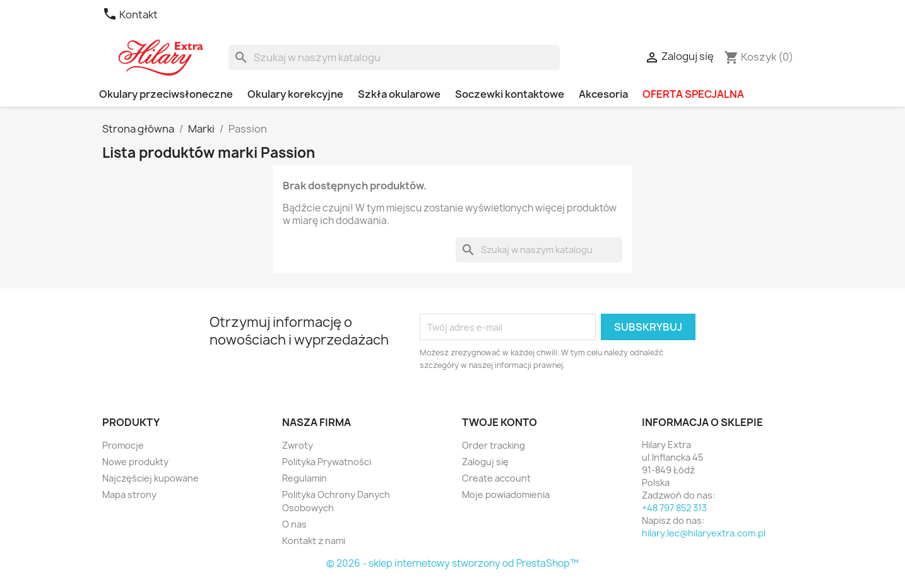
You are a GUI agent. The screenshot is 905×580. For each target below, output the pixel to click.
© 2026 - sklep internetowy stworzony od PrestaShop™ (452, 563)
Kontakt (130, 14)
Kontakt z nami (313, 541)
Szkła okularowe (399, 94)
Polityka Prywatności (326, 462)
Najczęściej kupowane (150, 478)
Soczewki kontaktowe (509, 94)
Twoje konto (499, 422)
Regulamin (304, 478)
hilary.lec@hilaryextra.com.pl (704, 533)
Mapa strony (129, 494)
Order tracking (493, 445)
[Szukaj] (394, 57)
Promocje (123, 445)
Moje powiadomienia (506, 494)
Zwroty (297, 445)
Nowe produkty (135, 462)
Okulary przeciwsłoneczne (166, 94)
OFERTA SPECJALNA (693, 94)
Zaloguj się (485, 462)
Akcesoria (603, 94)
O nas (294, 524)
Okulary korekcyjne (295, 94)
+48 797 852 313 (674, 508)
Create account (496, 478)
